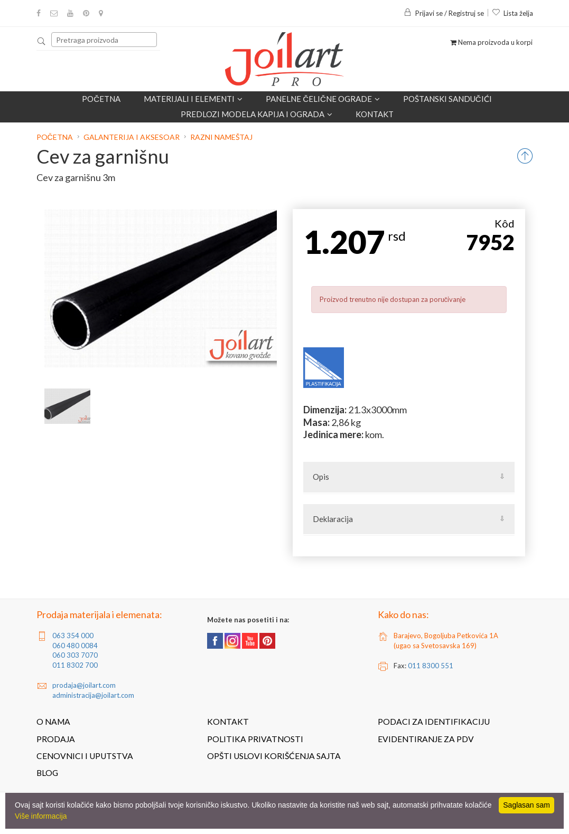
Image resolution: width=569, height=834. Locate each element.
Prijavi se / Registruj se (444, 13)
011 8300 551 (430, 665)
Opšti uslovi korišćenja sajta (274, 756)
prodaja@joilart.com (84, 685)
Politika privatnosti (255, 739)
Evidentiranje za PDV (426, 739)
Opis (321, 476)
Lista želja (512, 13)
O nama (53, 721)
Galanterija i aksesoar (131, 136)
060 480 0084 (75, 645)
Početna (101, 98)
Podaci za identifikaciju (434, 721)
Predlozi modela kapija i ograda (256, 114)
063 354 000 (73, 635)
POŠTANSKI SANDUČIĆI (447, 98)
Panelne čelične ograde (323, 98)
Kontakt (375, 114)
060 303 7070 (75, 655)
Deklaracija (333, 519)
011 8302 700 (75, 665)
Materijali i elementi (193, 98)
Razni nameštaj (221, 136)
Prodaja (55, 739)
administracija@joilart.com (93, 695)
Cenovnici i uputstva (84, 756)
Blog (47, 773)
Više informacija (41, 816)
